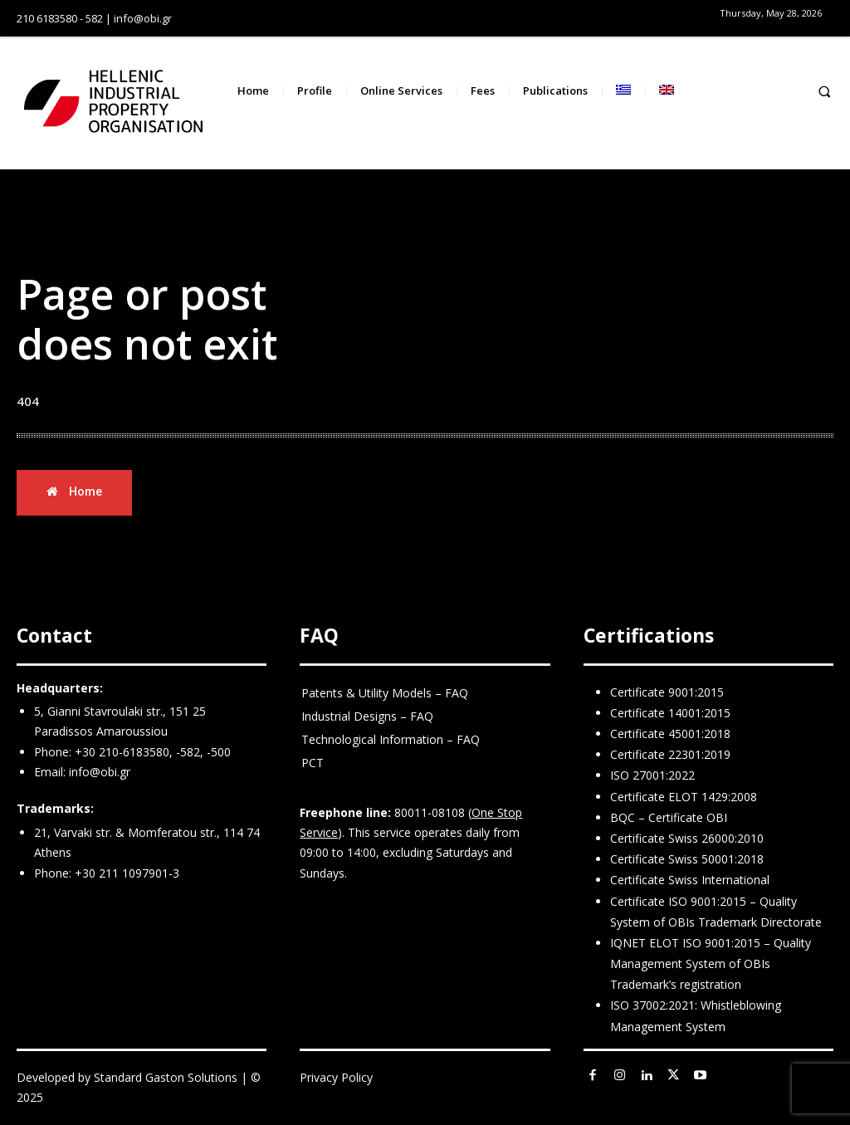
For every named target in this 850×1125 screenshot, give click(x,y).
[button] (824, 91)
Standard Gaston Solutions (165, 1077)
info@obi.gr (99, 772)
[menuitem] (623, 91)
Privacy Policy (336, 1077)
